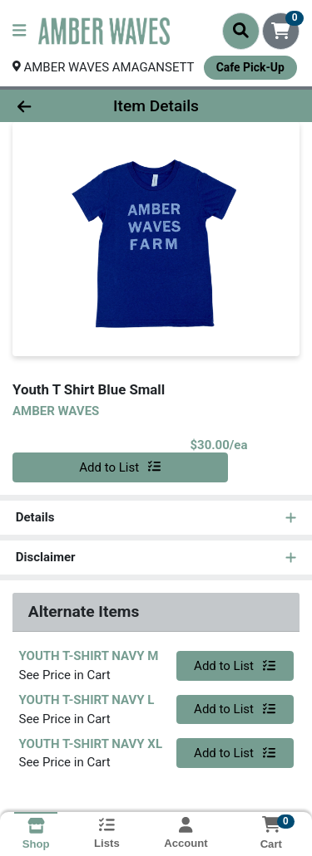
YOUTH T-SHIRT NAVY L (87, 699)
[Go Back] (48, 105)
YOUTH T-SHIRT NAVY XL (91, 743)
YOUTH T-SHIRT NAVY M (89, 656)
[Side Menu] (19, 31)
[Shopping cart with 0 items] (281, 31)
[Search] (241, 30)
